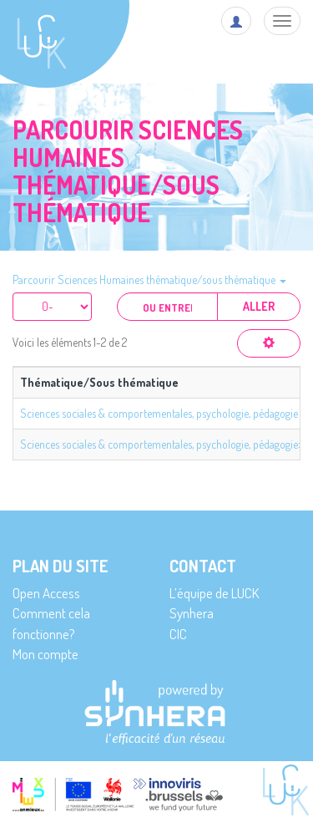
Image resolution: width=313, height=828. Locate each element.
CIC (178, 634)
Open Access (46, 593)
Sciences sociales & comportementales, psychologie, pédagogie (159, 413)
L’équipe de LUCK (214, 593)
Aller (259, 306)
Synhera (191, 613)
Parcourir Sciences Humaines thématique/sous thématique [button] (149, 279)
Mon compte (45, 654)
